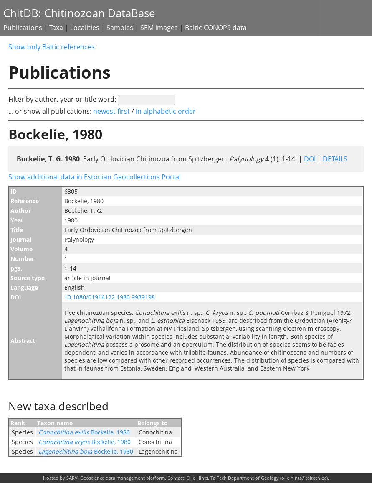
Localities (84, 27)
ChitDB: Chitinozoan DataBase (79, 13)
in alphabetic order (166, 111)
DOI (310, 159)
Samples (119, 27)
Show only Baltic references (51, 46)
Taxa (56, 27)
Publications (22, 27)
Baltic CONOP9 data (216, 27)
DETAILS (334, 159)
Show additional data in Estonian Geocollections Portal (94, 176)
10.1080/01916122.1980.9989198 (109, 297)
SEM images (159, 27)
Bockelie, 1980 (84, 432)
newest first (112, 111)
